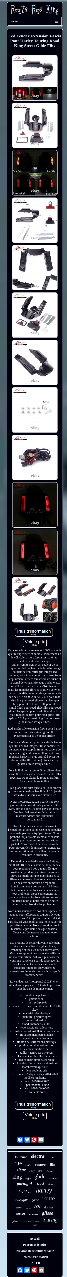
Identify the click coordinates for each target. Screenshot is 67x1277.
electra (37, 1156)
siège (21, 1169)
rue (18, 1163)
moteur (53, 1178)
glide (39, 1176)
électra (28, 1208)
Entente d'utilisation (35, 1257)
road (39, 1183)
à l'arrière (33, 1214)
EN (31, 1263)
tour (35, 1225)
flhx (40, 1170)
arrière (29, 1165)
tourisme (21, 1157)
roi (37, 1206)
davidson (25, 1191)
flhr (52, 1164)
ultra (50, 1184)
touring (50, 1220)
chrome (49, 1171)
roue (37, 1222)
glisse (47, 1213)
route (48, 1198)
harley (44, 1190)
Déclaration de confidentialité (35, 1250)
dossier (48, 1207)
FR (38, 1263)
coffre (28, 1178)
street (20, 1213)
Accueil (35, 1238)
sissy (32, 1170)
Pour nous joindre (34, 1244)
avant (51, 1157)
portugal (24, 1183)
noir (19, 1207)
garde (35, 1200)
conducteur (27, 1222)
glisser (15, 1221)
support (40, 1164)
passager (21, 1199)
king (17, 1177)
